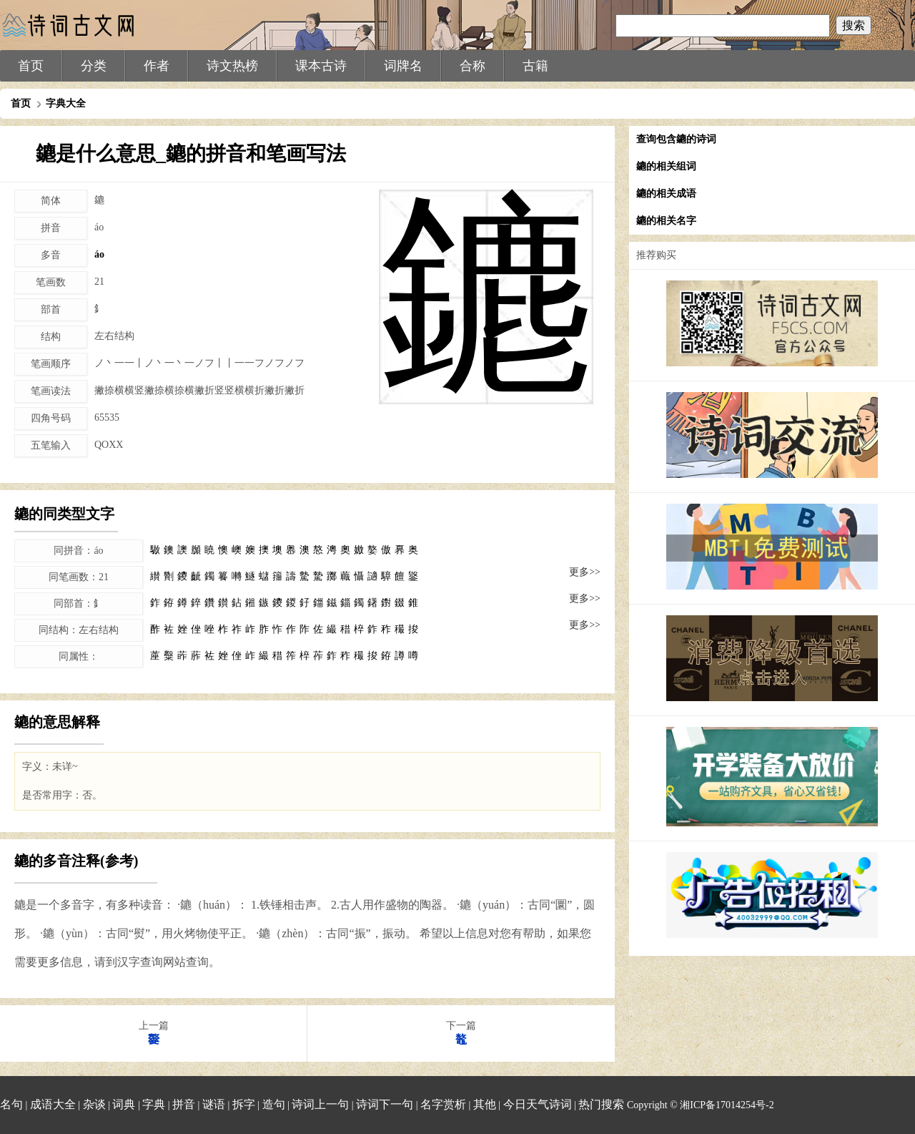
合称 (472, 66)
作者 (156, 66)
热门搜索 (601, 1104)
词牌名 (403, 66)
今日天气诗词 (537, 1104)
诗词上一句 (320, 1104)
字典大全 (66, 103)
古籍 (535, 66)
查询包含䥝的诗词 (676, 139)
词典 (123, 1104)
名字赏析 (443, 1104)
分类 (94, 66)
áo (99, 254)
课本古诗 (321, 66)
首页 (31, 66)
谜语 (213, 1104)
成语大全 (53, 1104)
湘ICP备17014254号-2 (726, 1105)
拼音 (183, 1104)
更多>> (584, 572)
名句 (11, 1104)
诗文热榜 (232, 66)
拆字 (243, 1104)
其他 (484, 1104)
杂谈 (94, 1104)
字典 (153, 1104)
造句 (273, 1104)
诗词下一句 (384, 1104)
